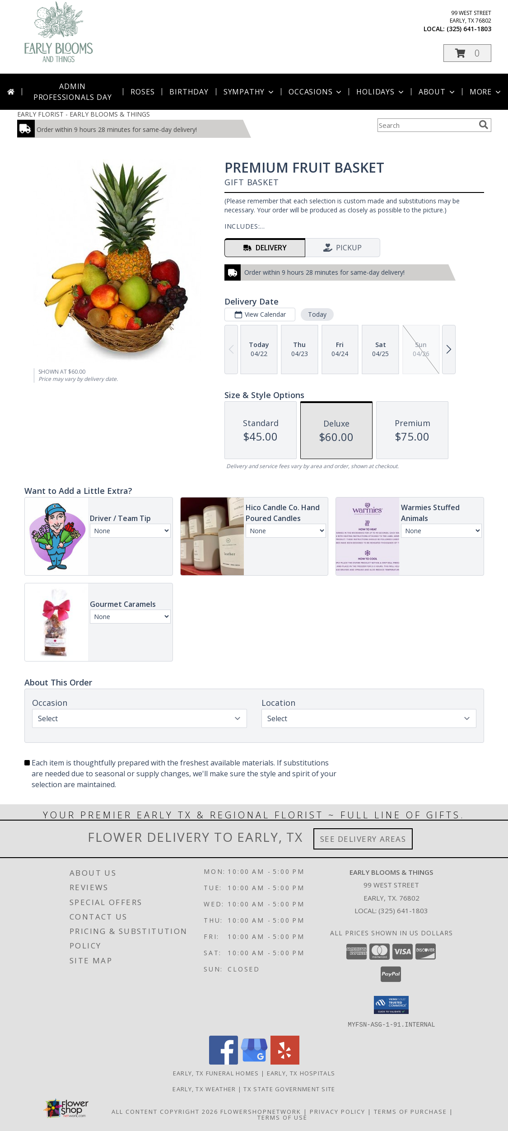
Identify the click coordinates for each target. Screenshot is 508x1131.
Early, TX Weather (204, 1088)
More (486, 92)
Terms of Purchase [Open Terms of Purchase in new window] (410, 1111)
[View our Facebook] (223, 1061)
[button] (467, 53)
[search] (483, 125)
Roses (142, 92)
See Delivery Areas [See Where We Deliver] (363, 839)
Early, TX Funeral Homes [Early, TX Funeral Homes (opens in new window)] (216, 1073)
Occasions (316, 92)
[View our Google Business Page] (254, 1061)
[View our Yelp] (284, 1061)
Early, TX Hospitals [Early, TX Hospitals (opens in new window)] (301, 1073)
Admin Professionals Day (72, 91)
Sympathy (249, 92)
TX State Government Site (289, 1088)
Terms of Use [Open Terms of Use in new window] (282, 1117)
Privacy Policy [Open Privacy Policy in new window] (337, 1111)
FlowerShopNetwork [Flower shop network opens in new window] (260, 1111)
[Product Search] (426, 125)
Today (317, 314)
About (438, 92)
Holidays (380, 92)
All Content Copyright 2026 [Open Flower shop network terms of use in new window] (165, 1111)
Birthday (188, 92)
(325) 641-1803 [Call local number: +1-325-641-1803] (469, 28)
